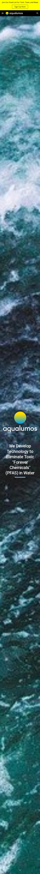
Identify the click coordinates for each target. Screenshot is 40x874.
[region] (20, 5)
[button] (2, 13)
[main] (20, 460)
